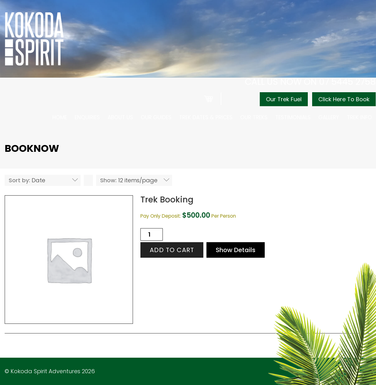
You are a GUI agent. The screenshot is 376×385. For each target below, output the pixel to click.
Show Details (235, 250)
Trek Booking (166, 199)
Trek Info (359, 117)
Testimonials (293, 117)
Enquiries (87, 117)
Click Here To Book (343, 99)
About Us (120, 117)
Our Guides (156, 117)
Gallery (328, 117)
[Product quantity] (151, 234)
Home (59, 117)
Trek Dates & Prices (205, 117)
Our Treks (254, 117)
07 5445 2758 (347, 82)
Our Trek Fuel (284, 99)
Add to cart (172, 250)
